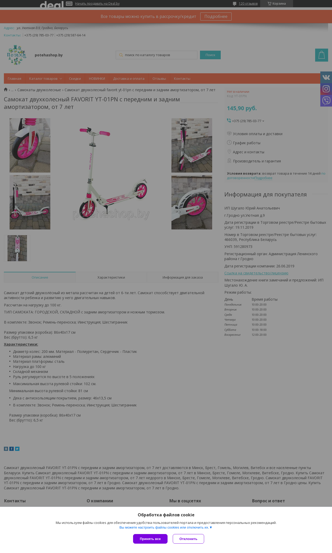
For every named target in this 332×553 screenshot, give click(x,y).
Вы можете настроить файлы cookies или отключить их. (164, 527)
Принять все (150, 539)
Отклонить (188, 539)
